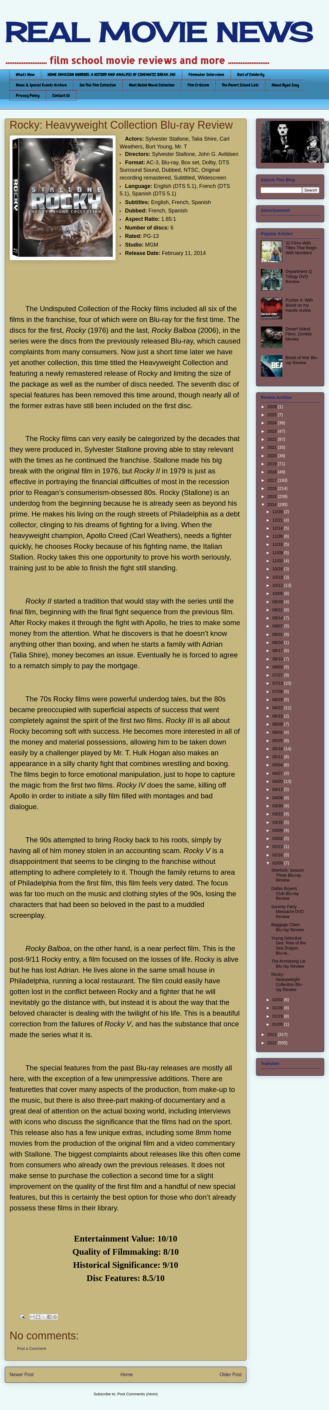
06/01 (278, 732)
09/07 (278, 626)
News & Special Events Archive (41, 85)
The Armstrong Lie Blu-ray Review (288, 964)
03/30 (278, 805)
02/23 (278, 846)
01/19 (278, 1016)
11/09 (278, 552)
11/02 (278, 560)
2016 (272, 488)
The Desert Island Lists (240, 85)
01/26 (278, 1007)
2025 (272, 414)
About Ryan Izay (285, 85)
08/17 (278, 650)
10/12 (278, 585)
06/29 (278, 699)
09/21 (278, 609)
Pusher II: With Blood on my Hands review (299, 305)
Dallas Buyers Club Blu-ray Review (285, 893)
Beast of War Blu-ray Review (302, 360)
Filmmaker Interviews (206, 74)
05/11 (278, 756)
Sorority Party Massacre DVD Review (287, 911)
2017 (272, 480)
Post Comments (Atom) (137, 1394)
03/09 (278, 830)
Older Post (231, 1374)
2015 (272, 496)
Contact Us (61, 95)
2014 (272, 504)
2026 (272, 406)
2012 (272, 1042)
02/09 (278, 863)
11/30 (278, 536)
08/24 (278, 642)
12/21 (278, 520)
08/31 (278, 634)
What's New (25, 74)
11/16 (278, 544)
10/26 (278, 568)
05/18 (278, 748)
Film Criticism (198, 85)
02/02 (278, 999)
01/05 (278, 1024)
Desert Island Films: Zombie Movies (299, 333)
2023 (272, 431)
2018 (272, 472)
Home (127, 1374)
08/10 (278, 659)
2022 (272, 439)
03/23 (278, 814)
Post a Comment (31, 1348)
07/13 (278, 683)
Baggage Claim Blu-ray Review (287, 927)
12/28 (278, 511)
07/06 (278, 691)
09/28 (278, 601)
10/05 (278, 593)
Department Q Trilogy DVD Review (299, 276)
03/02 (278, 838)
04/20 (278, 781)
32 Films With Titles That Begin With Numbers (301, 248)
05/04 (278, 764)
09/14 (278, 618)
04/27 (278, 773)
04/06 (278, 797)
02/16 (278, 855)
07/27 (278, 675)
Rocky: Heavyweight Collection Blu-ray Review (287, 982)
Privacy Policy (27, 95)
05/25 (278, 740)
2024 (272, 422)
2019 (272, 463)
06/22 (278, 707)
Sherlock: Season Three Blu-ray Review (287, 875)
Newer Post (22, 1374)
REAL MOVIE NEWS (159, 32)
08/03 (278, 667)
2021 (272, 447)
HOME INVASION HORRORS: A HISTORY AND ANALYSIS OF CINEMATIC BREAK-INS (112, 74)
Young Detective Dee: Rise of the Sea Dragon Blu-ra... (288, 945)
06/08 (278, 724)
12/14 (278, 528)
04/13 (278, 789)
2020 (272, 455)
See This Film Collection (98, 85)
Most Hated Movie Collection (152, 85)
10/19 (278, 577)
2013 (272, 1034)
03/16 (278, 822)
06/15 (278, 716)
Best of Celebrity (250, 74)
